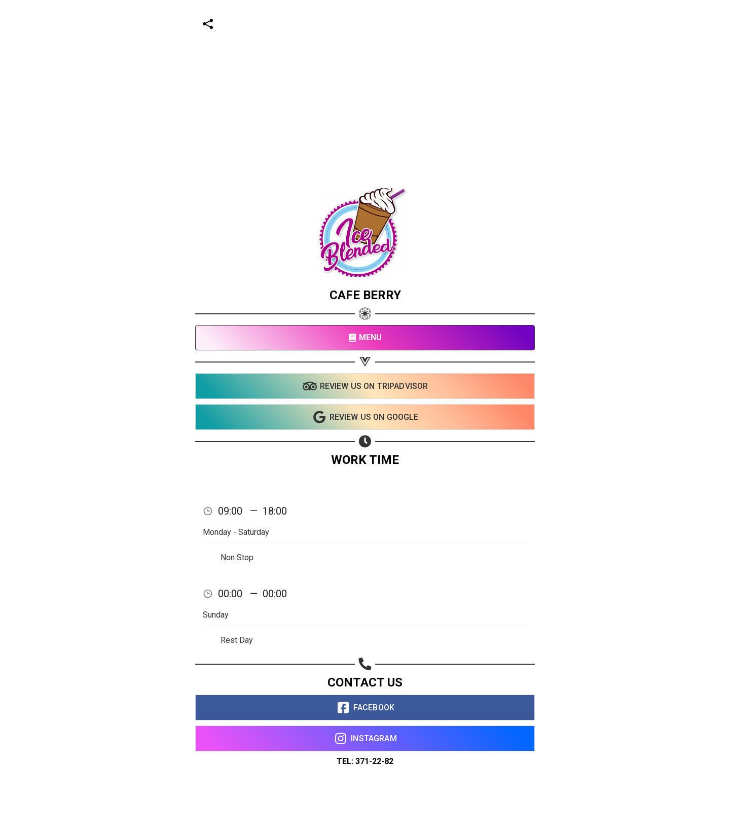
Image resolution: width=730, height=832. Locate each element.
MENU (365, 337)
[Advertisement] (304, 71)
